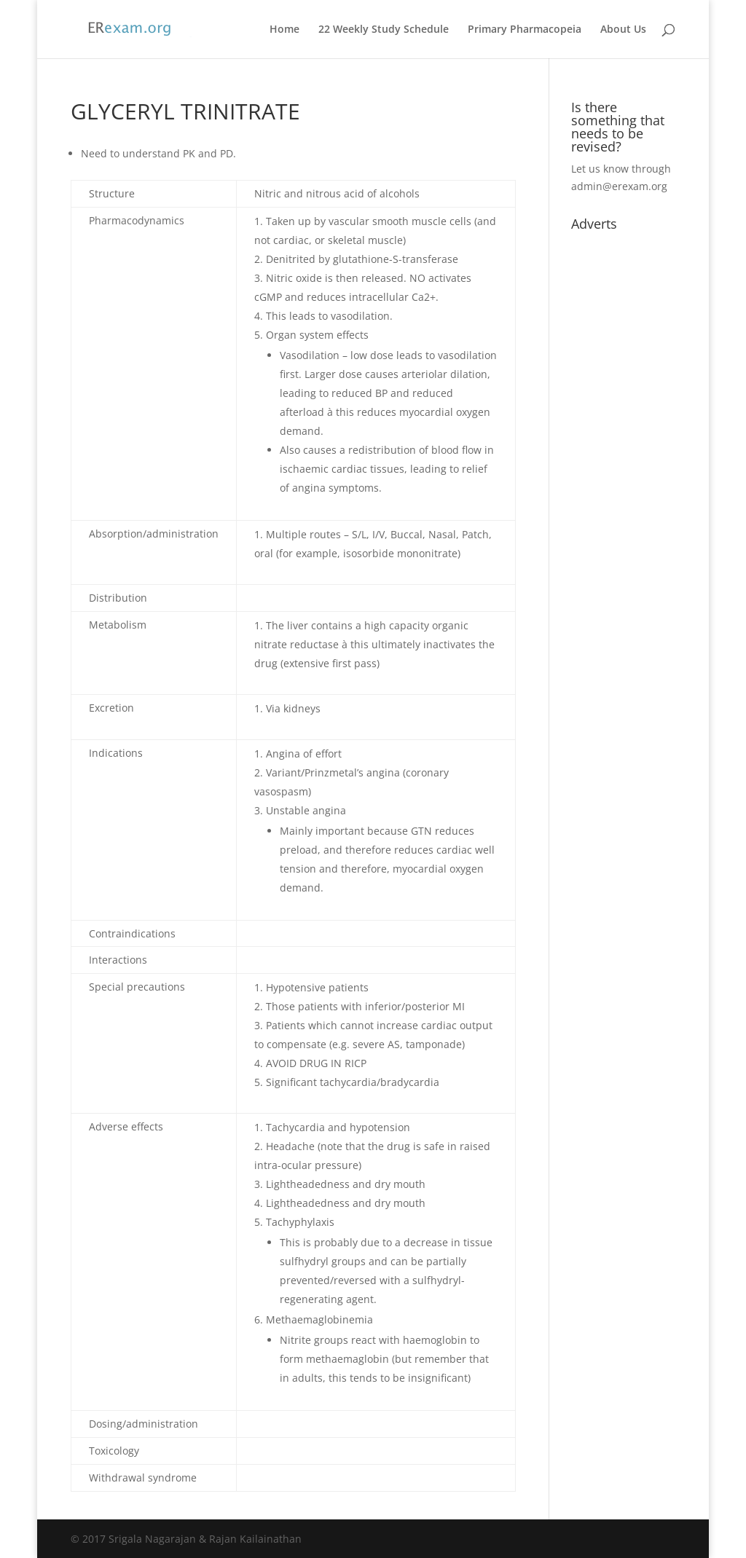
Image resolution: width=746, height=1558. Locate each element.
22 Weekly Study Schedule (383, 30)
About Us (623, 30)
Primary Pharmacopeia (524, 30)
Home (284, 30)
